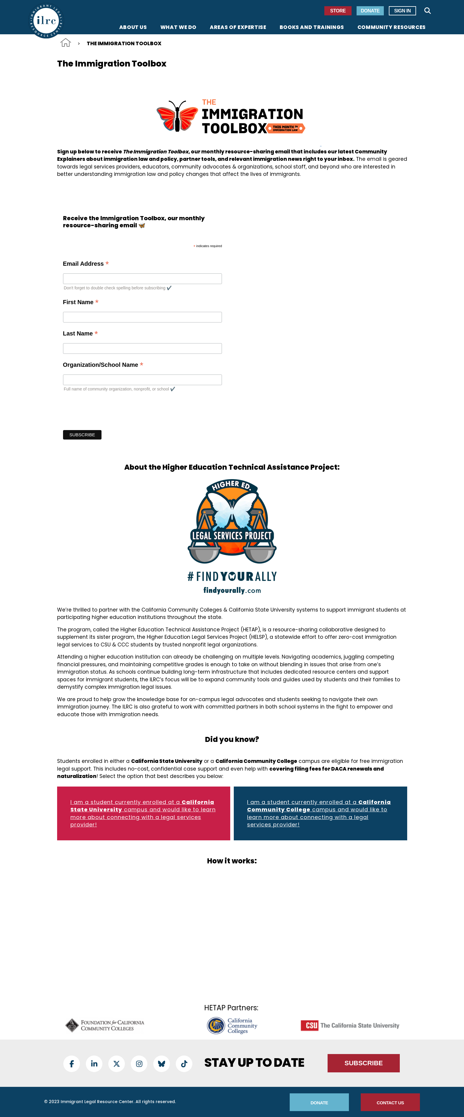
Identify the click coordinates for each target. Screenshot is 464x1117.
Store (338, 10)
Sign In (402, 10)
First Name (81, 302)
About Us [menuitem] (133, 28)
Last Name (80, 333)
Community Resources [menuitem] (391, 28)
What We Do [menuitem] (178, 28)
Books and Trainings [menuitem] (312, 28)
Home (65, 42)
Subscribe (363, 1063)
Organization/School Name (103, 364)
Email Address (86, 263)
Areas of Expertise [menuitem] (238, 28)
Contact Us (390, 1102)
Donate (370, 10)
